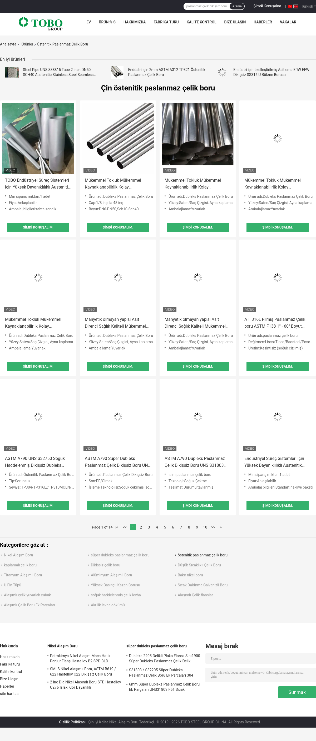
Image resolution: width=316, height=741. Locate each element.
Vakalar (288, 22)
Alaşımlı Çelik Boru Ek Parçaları (29, 605)
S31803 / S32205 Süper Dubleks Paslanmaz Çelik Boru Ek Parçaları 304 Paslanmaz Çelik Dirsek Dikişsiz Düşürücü (164, 673)
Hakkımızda (135, 22)
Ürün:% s (107, 22)
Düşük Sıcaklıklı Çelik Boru (199, 565)
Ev (88, 22)
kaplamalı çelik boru (20, 565)
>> (213, 527)
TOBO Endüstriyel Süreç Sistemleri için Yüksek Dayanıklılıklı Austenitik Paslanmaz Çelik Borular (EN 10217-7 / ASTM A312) (37, 184)
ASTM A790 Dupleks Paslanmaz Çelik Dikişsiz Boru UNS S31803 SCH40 (195, 462)
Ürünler (27, 44)
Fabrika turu (166, 22)
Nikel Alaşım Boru (18, 555)
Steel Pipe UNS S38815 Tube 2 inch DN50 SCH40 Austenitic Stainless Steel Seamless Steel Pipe (58, 75)
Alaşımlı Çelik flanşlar (195, 595)
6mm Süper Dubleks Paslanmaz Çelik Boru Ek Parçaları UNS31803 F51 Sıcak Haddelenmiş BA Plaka (164, 687)
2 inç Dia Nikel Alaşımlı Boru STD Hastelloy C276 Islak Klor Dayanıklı (85, 684)
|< (116, 527)
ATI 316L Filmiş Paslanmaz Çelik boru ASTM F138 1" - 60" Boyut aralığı (274, 323)
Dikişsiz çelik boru (105, 565)
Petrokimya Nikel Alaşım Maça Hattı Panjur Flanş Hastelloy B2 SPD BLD (80, 658)
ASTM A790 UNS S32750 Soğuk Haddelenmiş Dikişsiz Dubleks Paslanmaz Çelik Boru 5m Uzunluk (37, 462)
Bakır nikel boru (190, 575)
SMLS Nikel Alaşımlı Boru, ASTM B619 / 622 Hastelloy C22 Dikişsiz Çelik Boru (83, 671)
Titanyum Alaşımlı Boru (23, 575)
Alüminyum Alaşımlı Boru (111, 575)
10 (205, 527)
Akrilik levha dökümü (108, 605)
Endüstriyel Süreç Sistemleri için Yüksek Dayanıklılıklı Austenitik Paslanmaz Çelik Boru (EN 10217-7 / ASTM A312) (276, 462)
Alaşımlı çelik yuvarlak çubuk (27, 595)
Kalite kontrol (201, 22)
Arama (236, 6)
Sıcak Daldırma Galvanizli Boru (203, 585)
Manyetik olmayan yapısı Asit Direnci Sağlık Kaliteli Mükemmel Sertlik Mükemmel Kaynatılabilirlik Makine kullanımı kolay (116, 323)
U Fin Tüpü (12, 585)
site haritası (9, 694)
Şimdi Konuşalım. (268, 6)
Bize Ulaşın (235, 22)
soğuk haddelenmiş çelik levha (116, 595)
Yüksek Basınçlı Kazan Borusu (115, 585)
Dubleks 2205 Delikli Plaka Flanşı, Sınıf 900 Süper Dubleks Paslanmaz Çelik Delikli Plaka (164, 659)
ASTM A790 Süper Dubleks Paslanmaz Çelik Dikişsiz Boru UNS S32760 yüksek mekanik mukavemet (117, 462)
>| (221, 527)
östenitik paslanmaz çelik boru (203, 555)
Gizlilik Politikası (72, 722)
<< (125, 527)
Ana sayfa (8, 44)
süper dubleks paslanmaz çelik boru (120, 555)
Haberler (263, 22)
